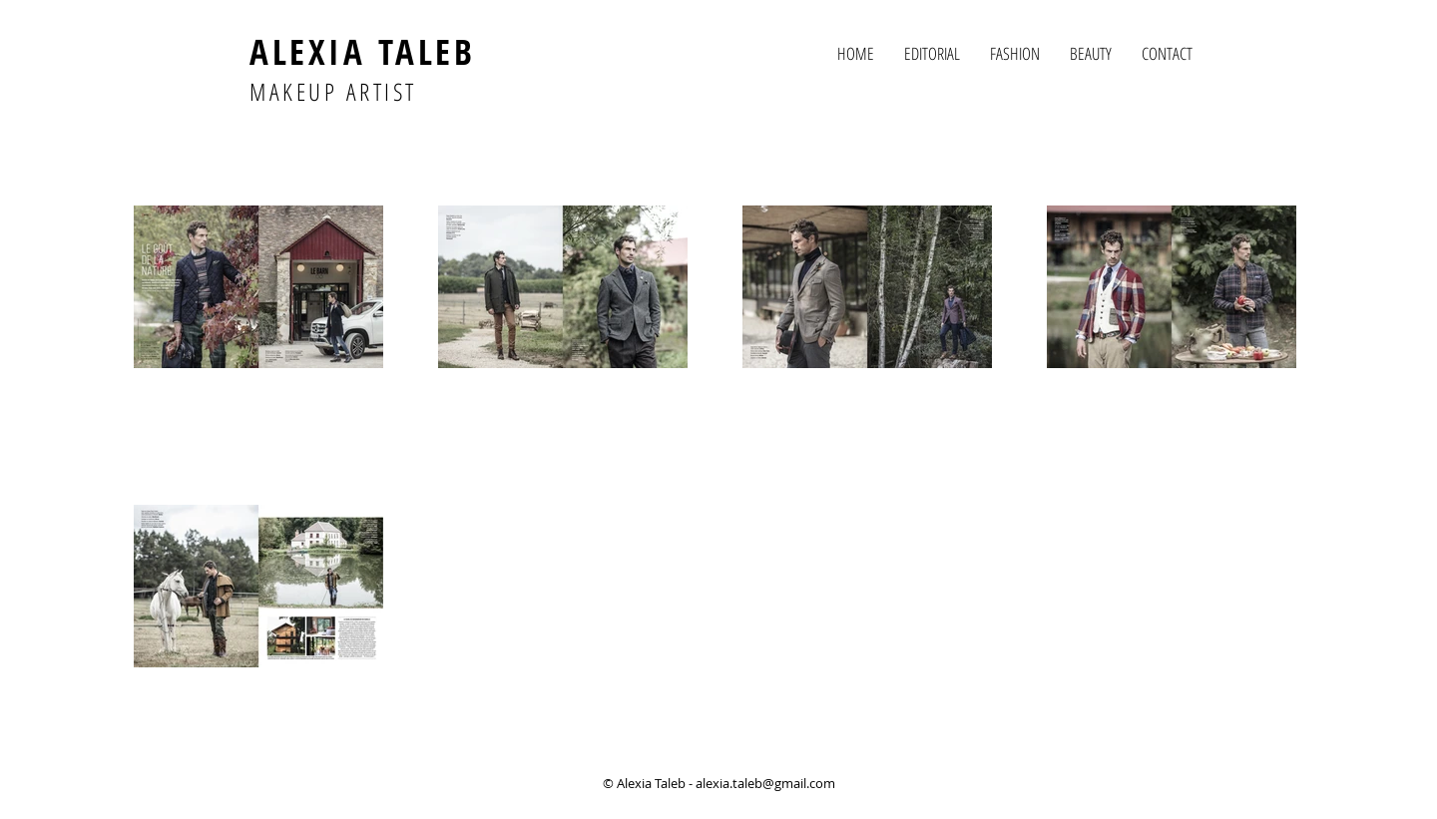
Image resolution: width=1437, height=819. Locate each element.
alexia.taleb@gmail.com (765, 783)
